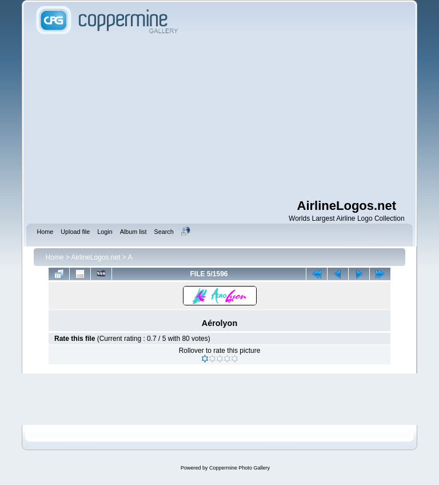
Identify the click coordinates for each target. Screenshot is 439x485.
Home (54, 257)
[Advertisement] (235, 117)
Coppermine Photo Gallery (239, 468)
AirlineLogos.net (95, 257)
